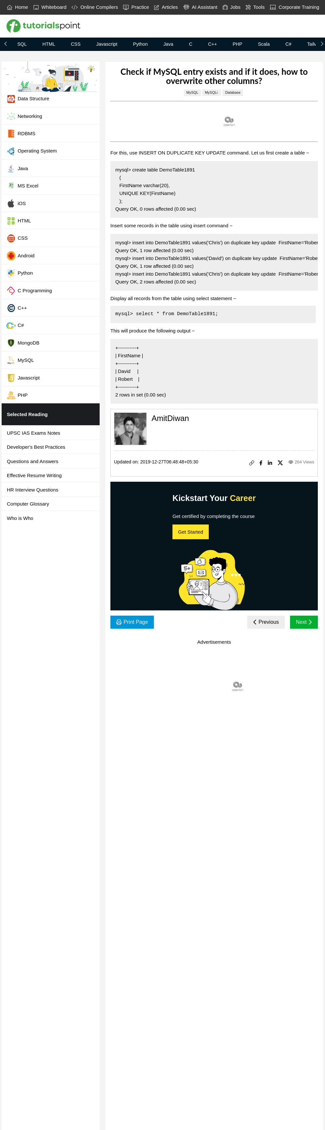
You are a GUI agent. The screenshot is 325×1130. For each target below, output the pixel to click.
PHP (237, 44)
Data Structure (27, 99)
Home (17, 7)
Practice (136, 7)
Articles (166, 7)
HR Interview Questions (32, 489)
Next (304, 622)
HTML (48, 44)
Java (168, 44)
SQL (22, 44)
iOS (16, 203)
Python (140, 44)
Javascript (107, 44)
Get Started (190, 532)
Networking (24, 116)
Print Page (132, 622)
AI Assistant (200, 7)
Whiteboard (50, 7)
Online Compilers (95, 7)
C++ (212, 44)
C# (288, 44)
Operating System (31, 151)
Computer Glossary (28, 504)
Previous (266, 622)
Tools (255, 7)
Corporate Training (294, 7)
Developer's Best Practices (36, 447)
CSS (76, 44)
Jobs (232, 7)
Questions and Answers (32, 461)
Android (20, 256)
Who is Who (20, 518)
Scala (264, 44)
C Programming (29, 291)
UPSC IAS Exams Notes (33, 433)
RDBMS (20, 133)
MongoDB (23, 343)
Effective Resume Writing (34, 475)
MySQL (20, 360)
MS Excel (22, 186)
